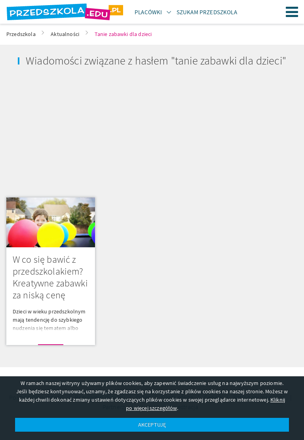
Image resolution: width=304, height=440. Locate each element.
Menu (292, 12)
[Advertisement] (76, 129)
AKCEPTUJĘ (152, 424)
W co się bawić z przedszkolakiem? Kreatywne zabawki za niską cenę (50, 277)
